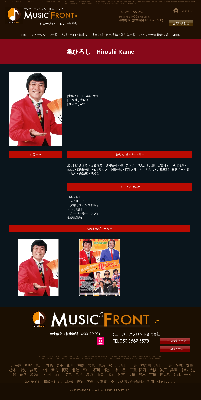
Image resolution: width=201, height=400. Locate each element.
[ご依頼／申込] (175, 349)
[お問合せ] (35, 154)
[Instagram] (100, 341)
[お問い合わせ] (181, 23)
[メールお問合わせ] (175, 341)
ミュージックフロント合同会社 (59, 23)
